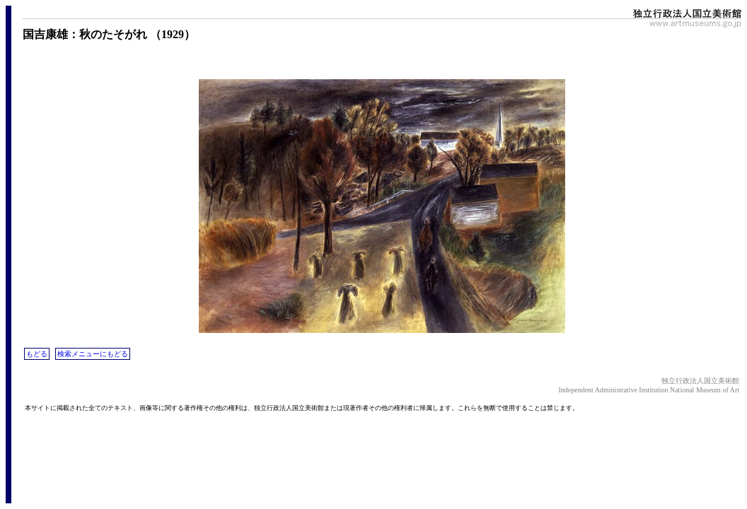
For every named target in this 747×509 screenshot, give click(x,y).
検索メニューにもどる (92, 354)
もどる (36, 354)
